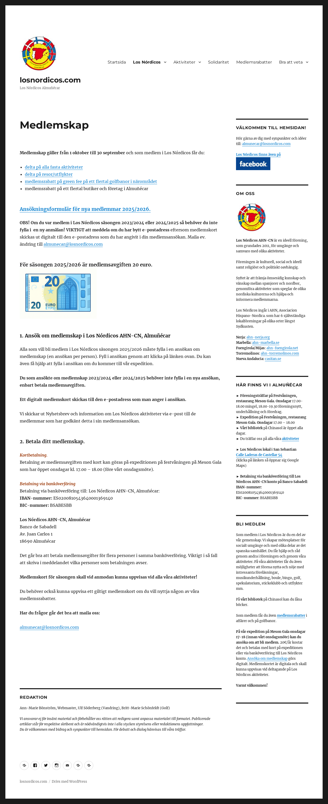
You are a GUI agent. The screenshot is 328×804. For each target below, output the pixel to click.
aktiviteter (290, 439)
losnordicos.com (50, 80)
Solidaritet (218, 62)
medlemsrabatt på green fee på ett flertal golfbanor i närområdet (91, 181)
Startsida (117, 62)
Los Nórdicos (147, 62)
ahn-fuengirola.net (282, 348)
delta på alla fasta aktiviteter (54, 167)
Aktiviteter (184, 62)
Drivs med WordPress (69, 781)
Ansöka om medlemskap (267, 658)
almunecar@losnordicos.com (73, 244)
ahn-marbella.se (265, 343)
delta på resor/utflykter (49, 174)
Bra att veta (291, 62)
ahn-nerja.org (258, 337)
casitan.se (273, 359)
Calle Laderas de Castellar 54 (259, 455)
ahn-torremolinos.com (280, 353)
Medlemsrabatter (254, 62)
